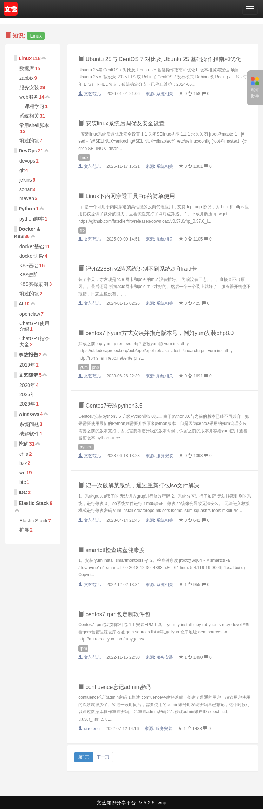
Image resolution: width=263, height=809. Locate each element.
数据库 (26, 68)
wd (22, 472)
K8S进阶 (28, 274)
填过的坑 (29, 140)
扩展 (24, 530)
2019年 (27, 365)
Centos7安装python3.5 (110, 406)
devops (27, 161)
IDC (23, 492)
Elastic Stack (34, 503)
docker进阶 (31, 256)
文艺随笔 (28, 375)
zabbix (26, 78)
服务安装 (29, 87)
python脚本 (31, 219)
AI (21, 304)
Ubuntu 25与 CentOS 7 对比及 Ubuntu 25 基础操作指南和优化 (159, 59)
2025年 (27, 394)
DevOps (28, 150)
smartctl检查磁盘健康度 (111, 550)
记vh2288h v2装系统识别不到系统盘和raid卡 (137, 269)
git (22, 170)
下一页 (103, 757)
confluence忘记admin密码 (114, 687)
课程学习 (34, 106)
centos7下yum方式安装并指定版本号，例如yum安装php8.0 (156, 333)
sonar (25, 189)
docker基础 (31, 246)
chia (23, 454)
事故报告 (28, 354)
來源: (160, 93)
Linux (25, 58)
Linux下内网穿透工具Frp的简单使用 (126, 196)
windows (29, 414)
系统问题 (29, 424)
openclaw (29, 314)
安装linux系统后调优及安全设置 (121, 123)
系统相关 (29, 116)
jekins (25, 180)
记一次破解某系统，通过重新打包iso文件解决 (138, 485)
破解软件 (29, 433)
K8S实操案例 (33, 284)
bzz (23, 463)
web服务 (28, 97)
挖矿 (23, 444)
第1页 (83, 757)
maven (26, 198)
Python (27, 208)
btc (22, 482)
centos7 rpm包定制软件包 (114, 614)
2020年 (27, 385)
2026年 (27, 404)
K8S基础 (28, 265)
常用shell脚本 (34, 125)
